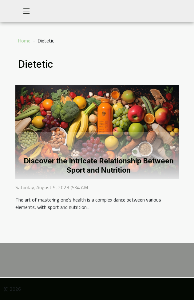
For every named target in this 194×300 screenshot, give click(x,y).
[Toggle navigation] (26, 11)
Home (24, 40)
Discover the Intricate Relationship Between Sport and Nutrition (99, 165)
